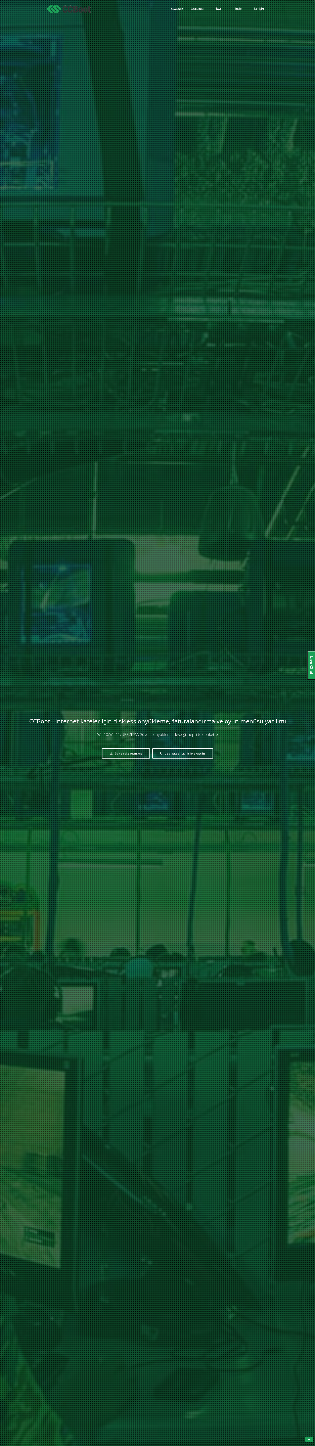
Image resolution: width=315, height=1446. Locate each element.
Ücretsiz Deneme (126, 753)
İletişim (259, 9)
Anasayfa (177, 9)
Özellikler (197, 9)
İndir (238, 9)
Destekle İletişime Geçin (182, 753)
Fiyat (218, 9)
